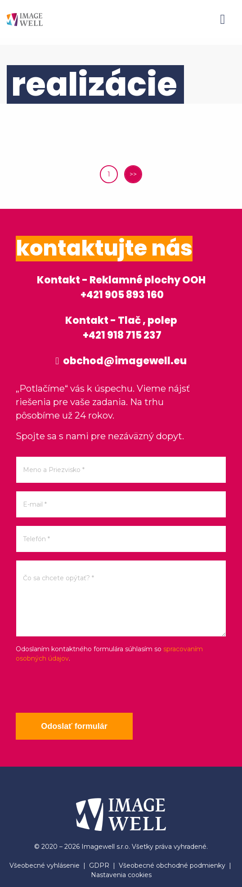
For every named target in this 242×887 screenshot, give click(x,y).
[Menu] (222, 19)
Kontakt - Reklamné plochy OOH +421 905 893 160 (121, 287)
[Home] (25, 19)
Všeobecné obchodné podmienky (172, 865)
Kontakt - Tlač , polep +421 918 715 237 (121, 327)
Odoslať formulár (74, 726)
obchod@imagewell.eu (121, 361)
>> (133, 174)
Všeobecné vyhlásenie (44, 865)
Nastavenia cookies (121, 875)
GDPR (99, 865)
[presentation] (84, 688)
